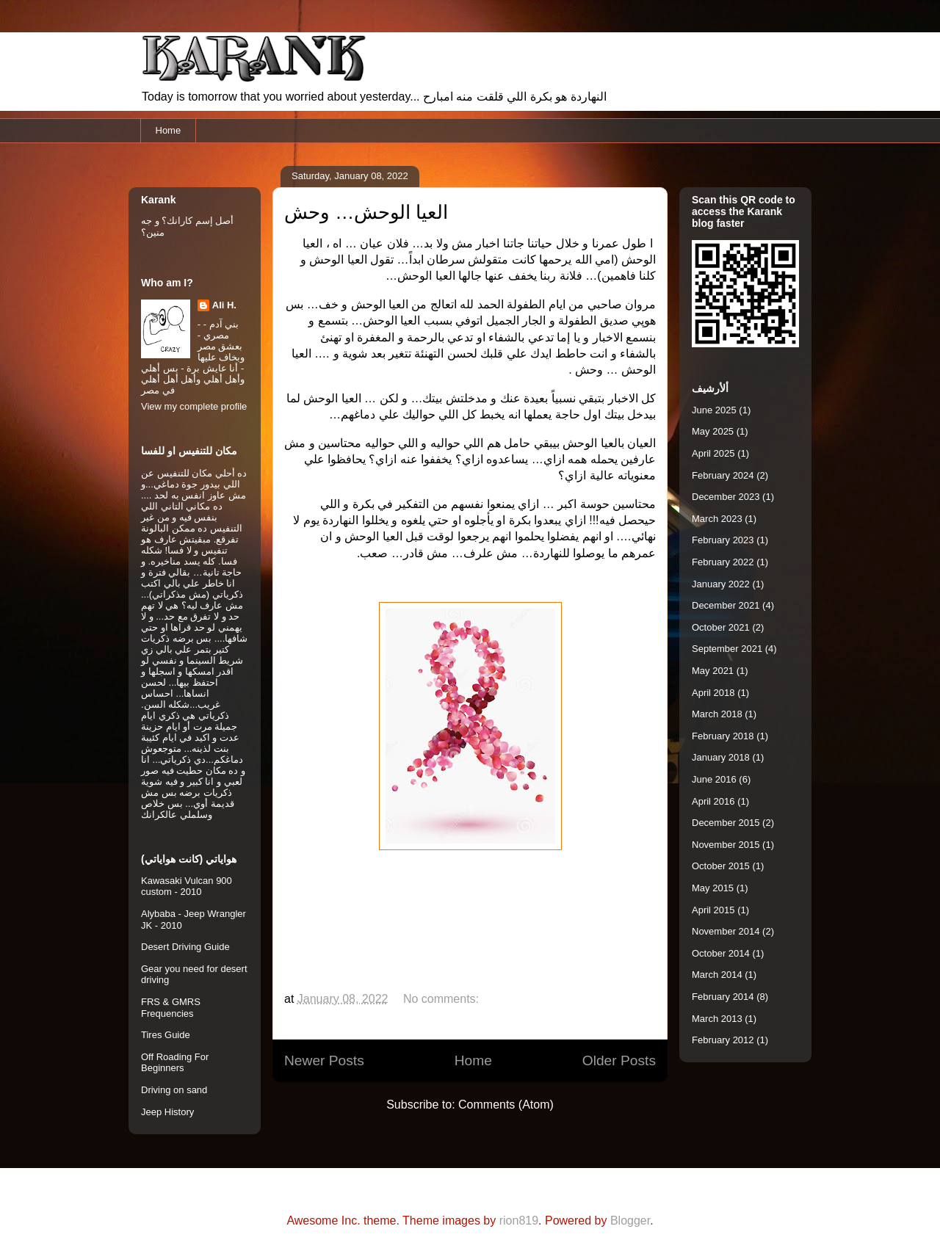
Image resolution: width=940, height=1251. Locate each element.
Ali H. (224, 305)
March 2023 (717, 518)
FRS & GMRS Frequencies (170, 1007)
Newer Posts (324, 1060)
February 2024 (723, 475)
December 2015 (726, 822)
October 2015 (721, 865)
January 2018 (721, 757)
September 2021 (727, 648)
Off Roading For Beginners (175, 1062)
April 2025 (713, 453)
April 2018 (713, 692)
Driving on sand (174, 1089)
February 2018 (723, 735)
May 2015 (713, 887)
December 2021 (726, 605)
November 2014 (726, 931)
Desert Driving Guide (185, 946)
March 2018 (717, 713)
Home (168, 130)
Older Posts (619, 1060)
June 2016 (714, 779)
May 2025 (713, 431)
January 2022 (721, 584)
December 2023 (726, 496)
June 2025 (714, 410)
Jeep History (167, 1111)
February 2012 (723, 1039)
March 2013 (717, 1018)
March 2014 (717, 974)
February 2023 (723, 539)
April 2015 (713, 909)
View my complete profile (194, 406)
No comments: (442, 999)
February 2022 (723, 562)
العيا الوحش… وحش (366, 212)
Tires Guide (165, 1034)
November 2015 (726, 844)
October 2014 (721, 953)
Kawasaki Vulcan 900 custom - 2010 (186, 886)
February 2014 (723, 996)
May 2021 (713, 670)
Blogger (630, 1220)
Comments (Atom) (506, 1104)
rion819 (518, 1220)
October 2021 (721, 627)
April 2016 (713, 801)
